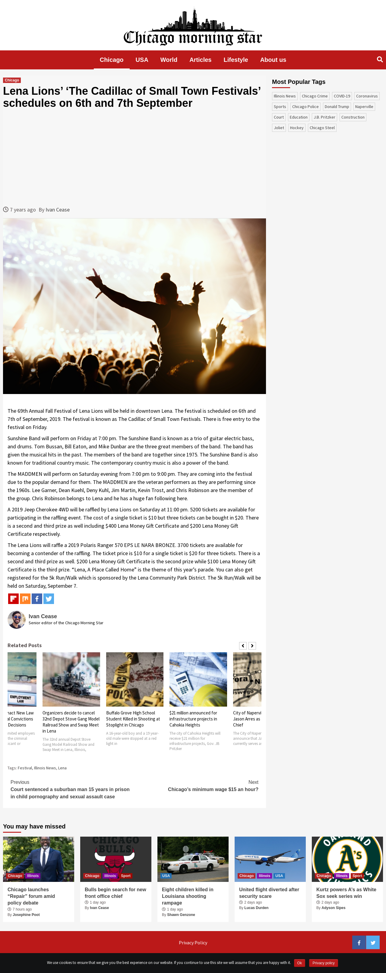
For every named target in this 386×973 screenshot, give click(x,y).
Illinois (33, 876)
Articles (200, 59)
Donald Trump (337, 106)
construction (353, 117)
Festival (25, 768)
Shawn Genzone (181, 915)
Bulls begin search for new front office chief (115, 893)
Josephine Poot (26, 915)
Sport (125, 876)
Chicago (112, 59)
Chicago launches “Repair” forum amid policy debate (31, 896)
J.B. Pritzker (324, 117)
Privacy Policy (193, 943)
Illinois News (45, 768)
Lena (62, 768)
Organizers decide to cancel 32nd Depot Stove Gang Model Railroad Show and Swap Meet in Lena (71, 722)
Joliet (279, 127)
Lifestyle (236, 59)
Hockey (297, 127)
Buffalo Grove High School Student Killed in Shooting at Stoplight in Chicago (133, 719)
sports (280, 106)
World (168, 59)
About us (273, 59)
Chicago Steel (322, 127)
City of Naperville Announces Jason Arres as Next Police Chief (260, 719)
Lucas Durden (256, 908)
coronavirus (367, 96)
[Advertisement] (134, 157)
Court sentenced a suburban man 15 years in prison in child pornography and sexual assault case (72, 789)
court (279, 117)
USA (142, 59)
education (299, 117)
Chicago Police (305, 106)
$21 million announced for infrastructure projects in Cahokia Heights (193, 719)
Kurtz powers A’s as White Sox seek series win (346, 893)
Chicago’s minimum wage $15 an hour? (196, 785)
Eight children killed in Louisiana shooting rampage (188, 896)
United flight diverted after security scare (269, 893)
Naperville (364, 106)
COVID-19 (342, 96)
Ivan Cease (58, 209)
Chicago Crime (315, 96)
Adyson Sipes (333, 908)
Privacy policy (323, 963)
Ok (299, 963)
